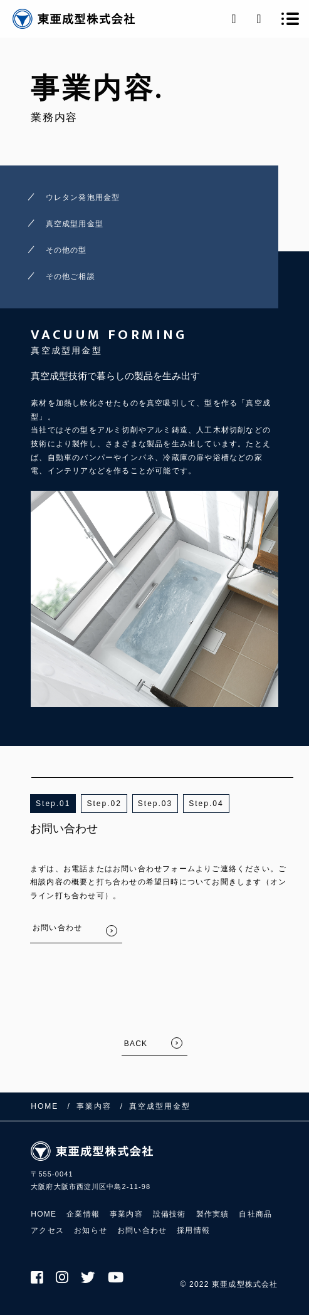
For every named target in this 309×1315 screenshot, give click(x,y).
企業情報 (83, 1214)
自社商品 (255, 1214)
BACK (135, 1043)
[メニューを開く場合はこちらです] (290, 19)
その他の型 (66, 250)
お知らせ (90, 1230)
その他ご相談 (70, 276)
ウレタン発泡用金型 (83, 197)
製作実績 (212, 1214)
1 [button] (68, 803)
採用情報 (193, 1230)
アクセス (47, 1230)
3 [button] (170, 803)
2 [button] (119, 803)
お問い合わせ (142, 1230)
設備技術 (169, 1214)
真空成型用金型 (74, 223)
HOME (43, 1214)
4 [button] (221, 803)
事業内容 (126, 1214)
